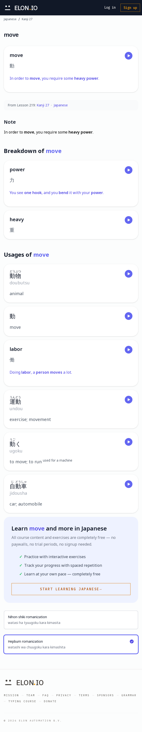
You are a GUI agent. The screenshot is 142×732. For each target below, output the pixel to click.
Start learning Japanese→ (71, 589)
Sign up (130, 8)
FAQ (45, 695)
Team (30, 695)
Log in (110, 7)
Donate (50, 701)
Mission (11, 695)
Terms (84, 695)
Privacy (63, 695)
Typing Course (22, 701)
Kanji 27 (27, 19)
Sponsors (105, 695)
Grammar (128, 695)
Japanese (10, 19)
